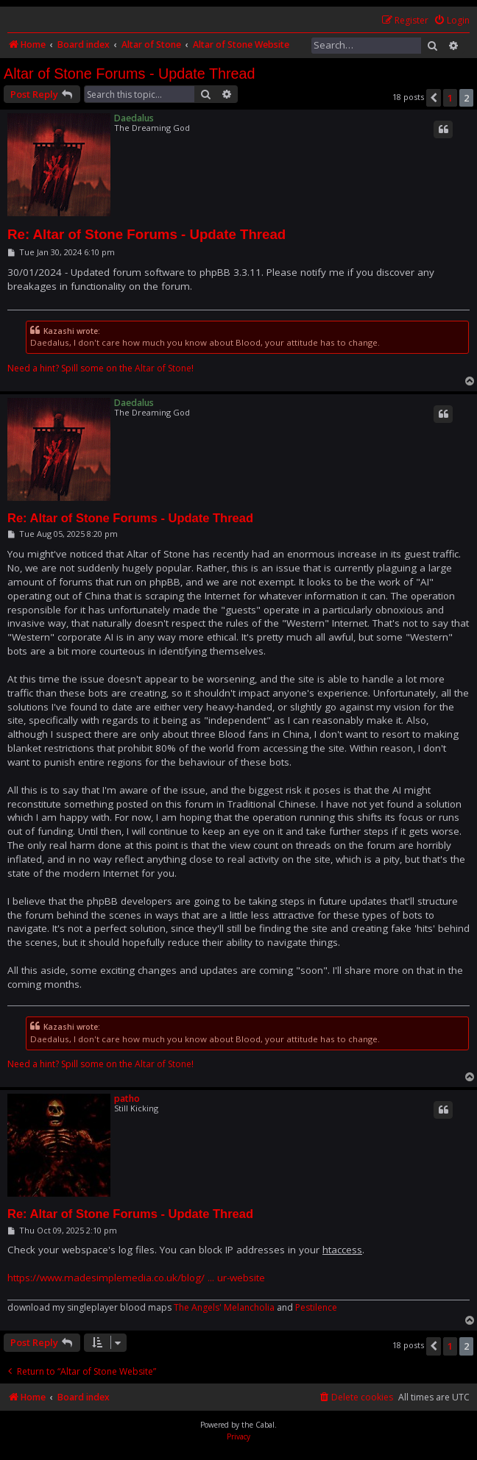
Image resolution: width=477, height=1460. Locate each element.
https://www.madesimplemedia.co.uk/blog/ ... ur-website (136, 1277)
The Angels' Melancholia (224, 1308)
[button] (433, 98)
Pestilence (316, 1308)
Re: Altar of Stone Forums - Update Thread (146, 234)
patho (127, 1098)
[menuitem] (452, 21)
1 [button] (450, 97)
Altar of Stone (163, 368)
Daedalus (134, 118)
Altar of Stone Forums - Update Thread (129, 73)
